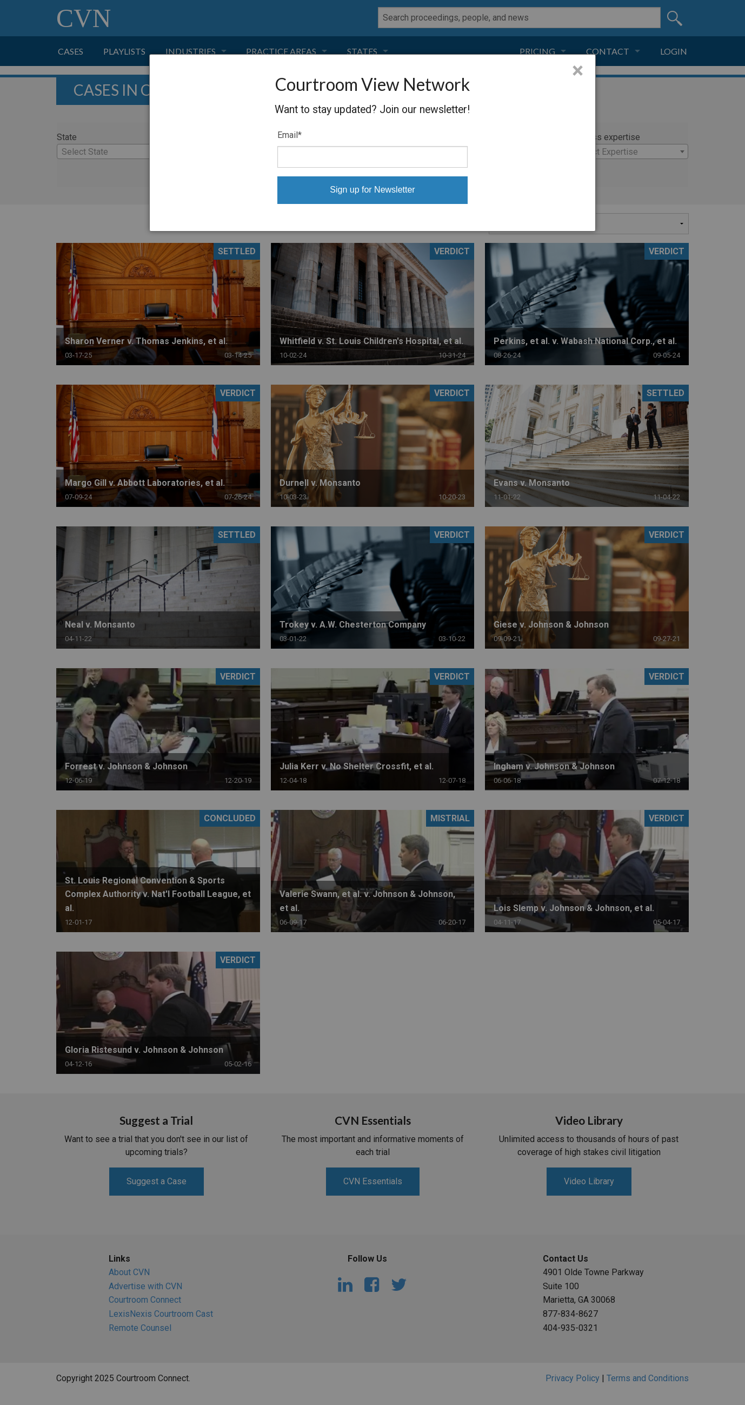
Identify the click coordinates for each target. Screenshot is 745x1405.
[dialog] (372, 143)
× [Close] (577, 71)
